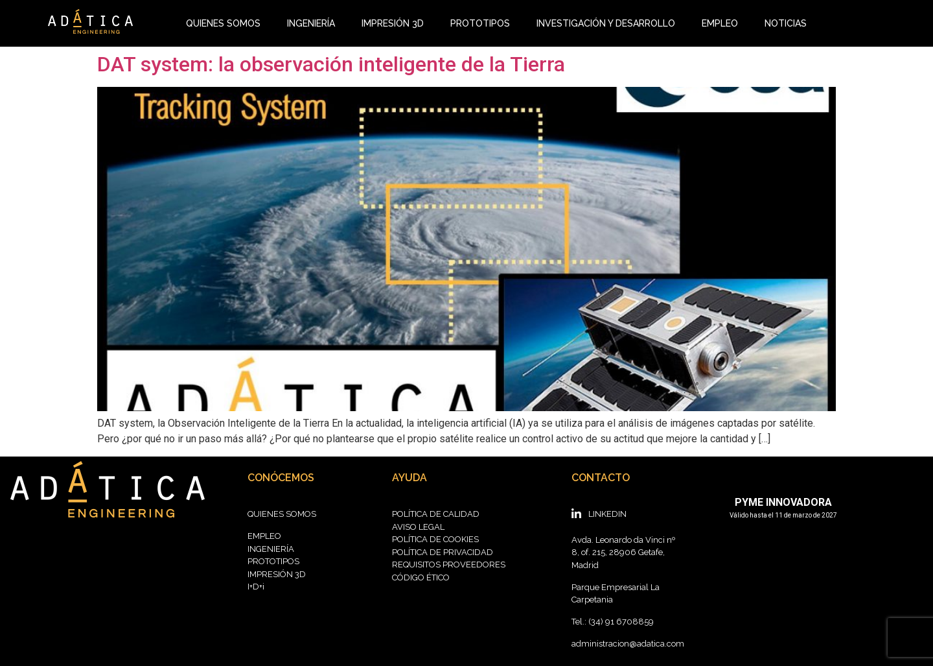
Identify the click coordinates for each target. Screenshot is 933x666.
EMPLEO (720, 23)
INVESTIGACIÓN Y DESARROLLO (605, 23)
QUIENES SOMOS (223, 23)
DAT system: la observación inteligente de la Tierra (331, 64)
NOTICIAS (786, 23)
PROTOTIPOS (480, 23)
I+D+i (256, 586)
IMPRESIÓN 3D (393, 23)
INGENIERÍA (311, 23)
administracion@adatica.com (627, 643)
